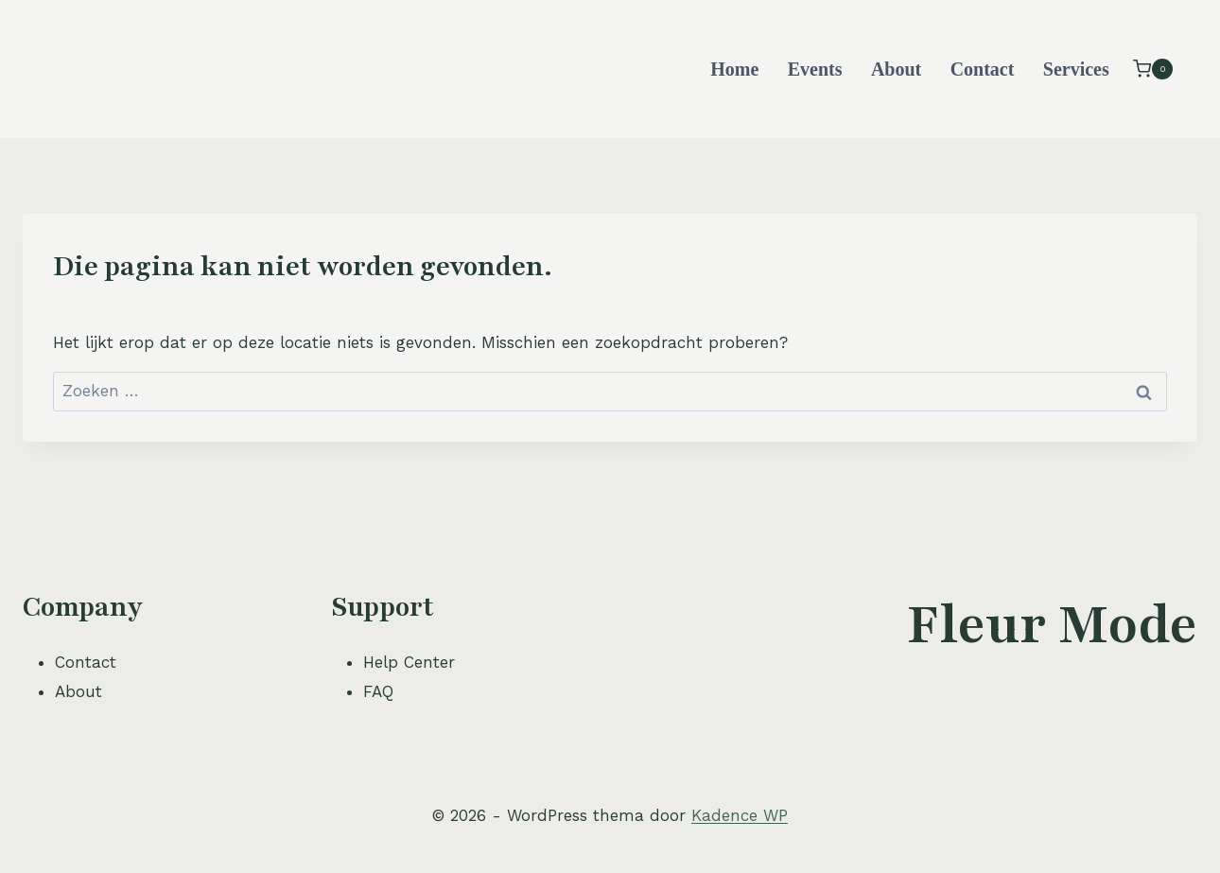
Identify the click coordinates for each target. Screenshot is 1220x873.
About (896, 69)
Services (1076, 69)
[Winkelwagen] (1153, 68)
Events (815, 69)
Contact (982, 69)
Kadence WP (739, 815)
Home (734, 69)
